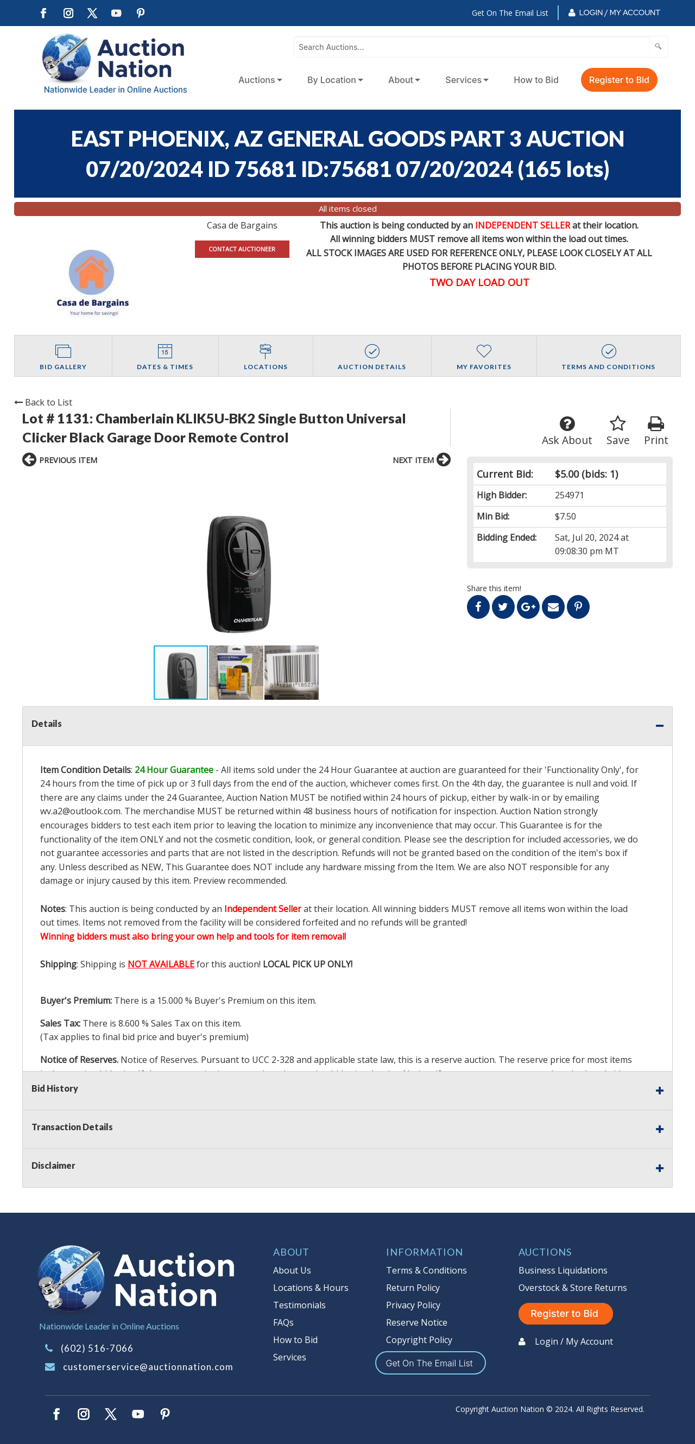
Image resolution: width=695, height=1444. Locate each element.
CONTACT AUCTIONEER (241, 249)
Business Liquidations (563, 1270)
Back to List (43, 402)
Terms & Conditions (426, 1270)
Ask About (567, 431)
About (400, 79)
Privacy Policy (413, 1305)
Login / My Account (619, 12)
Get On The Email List (510, 13)
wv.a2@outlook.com (80, 811)
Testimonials (299, 1305)
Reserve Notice (416, 1322)
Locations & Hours (311, 1288)
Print (656, 431)
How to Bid (536, 79)
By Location (331, 79)
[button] (118, 559)
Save (618, 431)
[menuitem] (258, 80)
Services (463, 79)
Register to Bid (619, 79)
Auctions (256, 79)
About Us (292, 1270)
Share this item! (494, 588)
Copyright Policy (419, 1340)
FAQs (283, 1322)
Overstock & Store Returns (573, 1288)
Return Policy (413, 1288)
